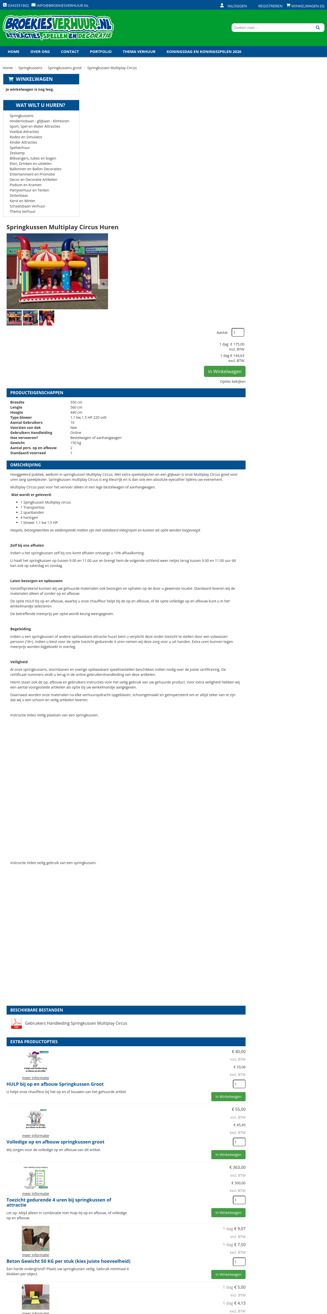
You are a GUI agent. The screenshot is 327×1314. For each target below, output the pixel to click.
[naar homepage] (58, 29)
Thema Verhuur (139, 52)
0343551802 (24, 1277)
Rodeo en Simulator (25, 138)
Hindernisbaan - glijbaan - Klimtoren (39, 122)
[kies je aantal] (314, 850)
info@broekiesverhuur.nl (41, 1282)
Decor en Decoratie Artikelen (33, 181)
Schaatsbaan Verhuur (27, 207)
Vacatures (96, 1263)
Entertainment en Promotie (32, 175)
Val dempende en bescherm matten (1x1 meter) (201, 1052)
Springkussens (30, 69)
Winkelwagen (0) (305, 5)
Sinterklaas (18, 197)
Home (14, 52)
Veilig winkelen (155, 1254)
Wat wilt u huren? (36, 106)
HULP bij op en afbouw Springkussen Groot (196, 819)
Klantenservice (208, 1254)
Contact (70, 52)
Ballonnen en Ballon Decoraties (35, 170)
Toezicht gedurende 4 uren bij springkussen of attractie (199, 937)
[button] (92, 137)
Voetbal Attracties (24, 133)
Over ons (40, 52)
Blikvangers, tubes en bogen (32, 159)
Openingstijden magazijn (217, 1246)
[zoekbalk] (280, 28)
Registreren (267, 5)
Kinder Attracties (23, 143)
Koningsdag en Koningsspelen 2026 (204, 52)
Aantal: (297, 91)
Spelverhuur (19, 149)
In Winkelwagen (300, 130)
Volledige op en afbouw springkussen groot (196, 877)
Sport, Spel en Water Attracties (34, 127)
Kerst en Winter (22, 202)
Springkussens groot (65, 69)
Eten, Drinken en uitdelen (30, 165)
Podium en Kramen (25, 186)
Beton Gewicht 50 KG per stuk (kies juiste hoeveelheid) (193, 995)
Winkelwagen (34, 80)
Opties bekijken (308, 140)
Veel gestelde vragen (160, 1263)
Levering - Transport (160, 1246)
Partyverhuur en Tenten (29, 191)
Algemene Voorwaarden (216, 1272)
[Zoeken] (318, 28)
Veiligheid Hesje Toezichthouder (183, 1110)
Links (92, 1272)
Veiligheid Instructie (106, 1254)
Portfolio (101, 52)
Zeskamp (16, 154)
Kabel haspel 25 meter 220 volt (182, 1169)
